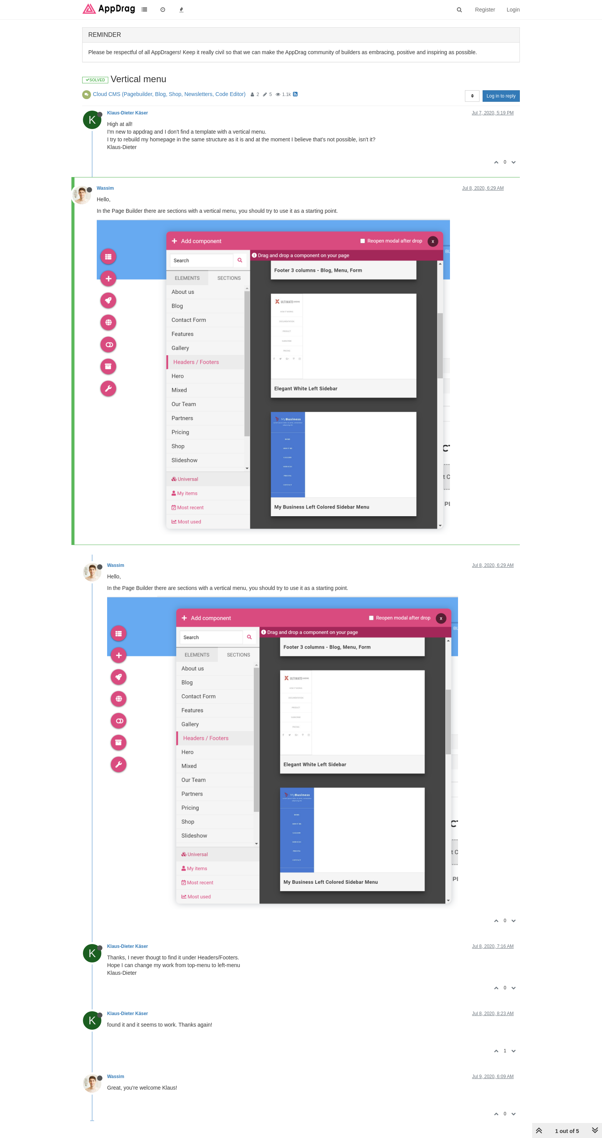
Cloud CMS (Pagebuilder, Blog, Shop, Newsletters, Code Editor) (169, 94)
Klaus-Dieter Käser (127, 113)
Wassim (105, 188)
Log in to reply (501, 96)
